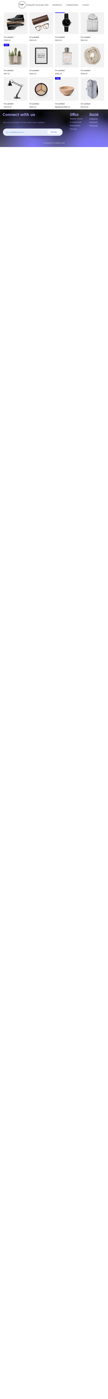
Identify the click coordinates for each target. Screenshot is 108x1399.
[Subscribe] (53, 132)
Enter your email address (14, 126)
